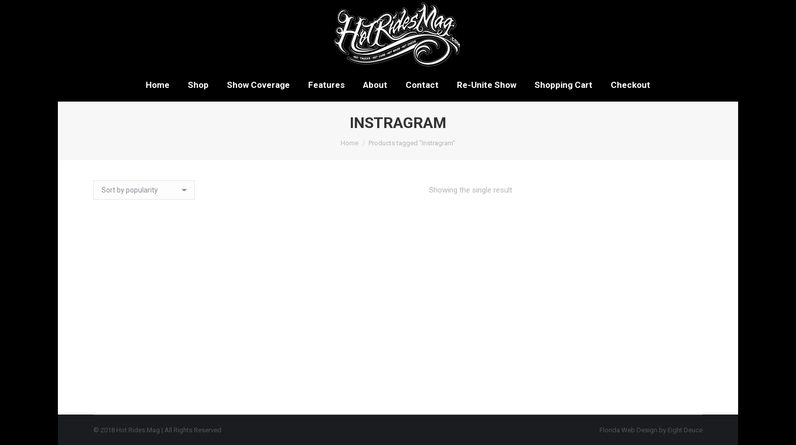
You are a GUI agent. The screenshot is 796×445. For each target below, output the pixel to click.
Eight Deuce (685, 430)
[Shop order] (144, 190)
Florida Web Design (628, 430)
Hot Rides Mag (138, 430)
